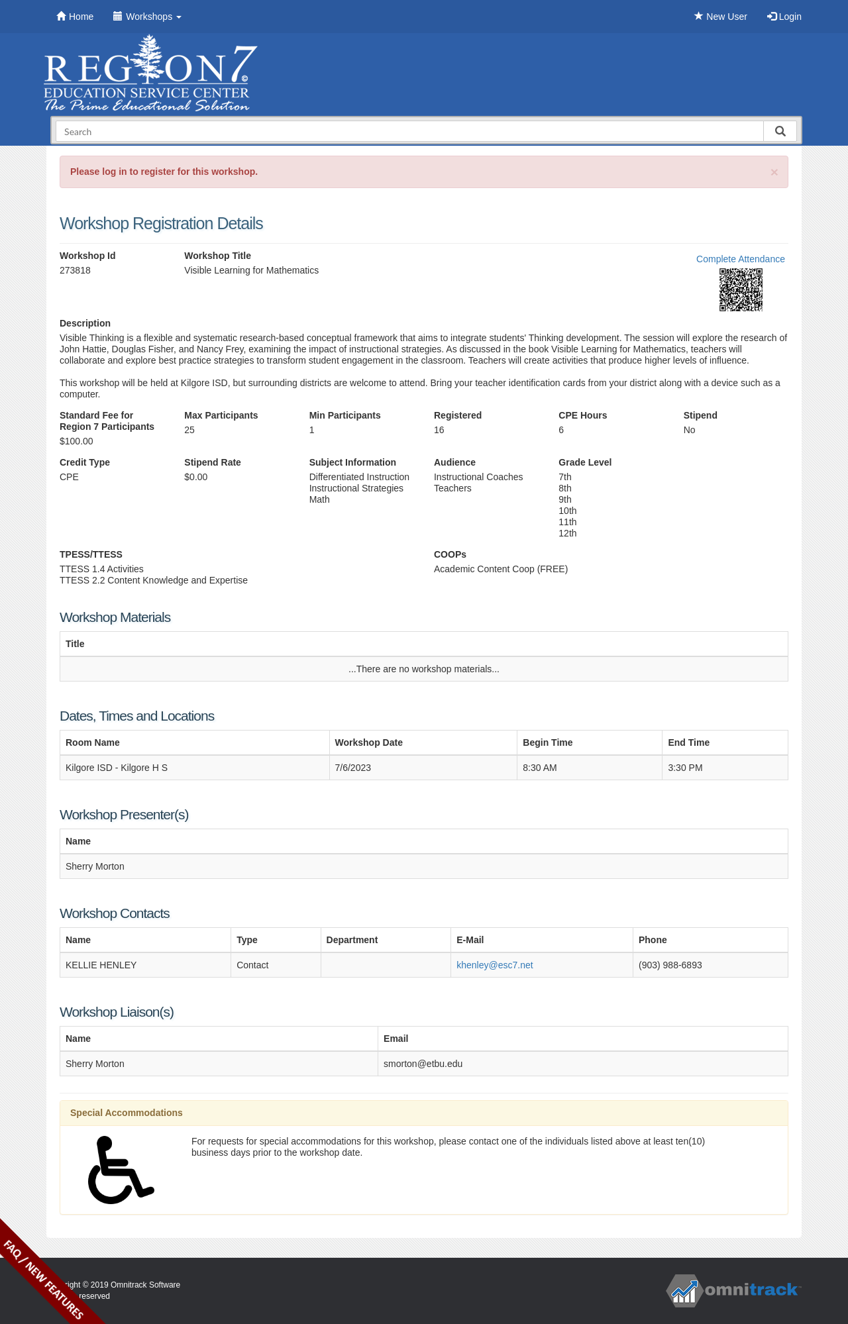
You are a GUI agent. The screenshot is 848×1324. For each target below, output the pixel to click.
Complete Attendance (740, 259)
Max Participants (221, 415)
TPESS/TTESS (91, 554)
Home (74, 16)
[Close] (774, 172)
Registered (458, 415)
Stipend (700, 415)
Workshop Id (88, 255)
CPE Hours (582, 415)
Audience (455, 462)
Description (85, 323)
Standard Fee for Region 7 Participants (107, 421)
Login (784, 16)
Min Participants (345, 415)
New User (720, 16)
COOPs (450, 554)
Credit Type (85, 462)
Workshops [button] (147, 16)
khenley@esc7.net (494, 965)
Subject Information (352, 462)
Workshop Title (217, 255)
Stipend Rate (212, 462)
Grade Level (584, 462)
